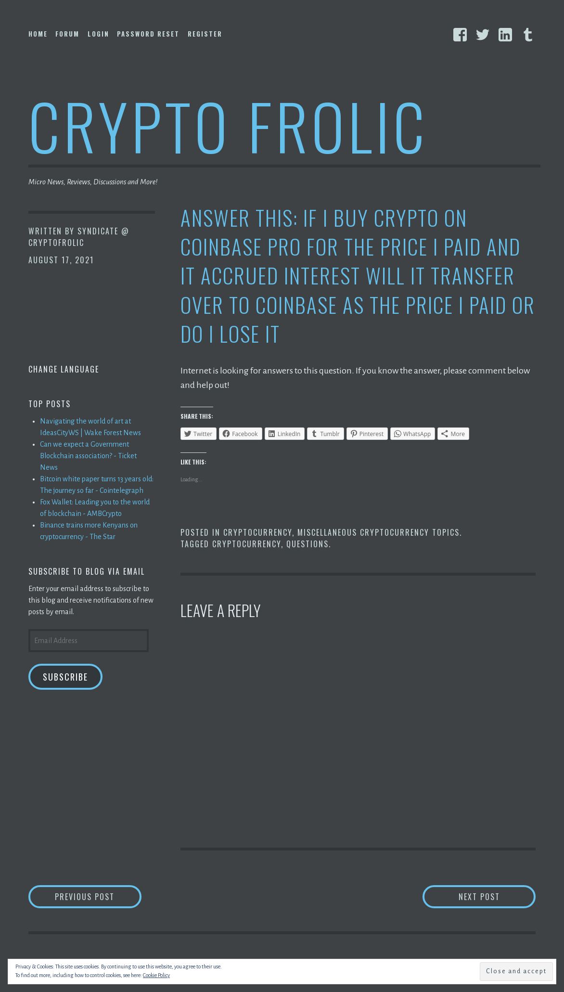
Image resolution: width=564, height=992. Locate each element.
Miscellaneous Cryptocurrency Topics (378, 532)
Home (38, 34)
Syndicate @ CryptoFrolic (78, 236)
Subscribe (65, 676)
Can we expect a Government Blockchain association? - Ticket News (88, 455)
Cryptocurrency (257, 532)
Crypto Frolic (228, 125)
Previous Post (98, 896)
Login (98, 34)
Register (205, 34)
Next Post (497, 896)
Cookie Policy (156, 975)
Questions (307, 544)
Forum (67, 34)
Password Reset (148, 34)
